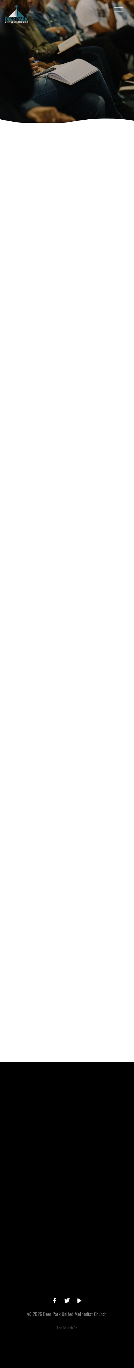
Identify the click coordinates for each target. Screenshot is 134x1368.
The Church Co (67, 1327)
